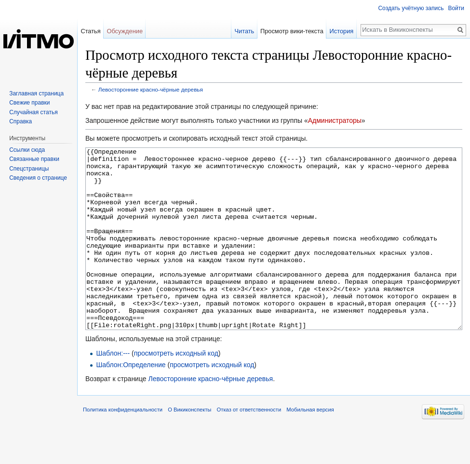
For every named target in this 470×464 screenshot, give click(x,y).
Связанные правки (34, 159)
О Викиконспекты (189, 446)
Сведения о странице (38, 177)
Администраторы (335, 120)
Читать (244, 31)
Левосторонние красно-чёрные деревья (150, 89)
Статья (90, 31)
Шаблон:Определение (130, 401)
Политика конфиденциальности (122, 446)
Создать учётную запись (410, 8)
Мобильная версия (310, 446)
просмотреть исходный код (176, 389)
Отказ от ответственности (249, 446)
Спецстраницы (29, 168)
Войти (456, 8)
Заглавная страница (36, 93)
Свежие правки (29, 102)
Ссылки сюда (27, 149)
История (342, 31)
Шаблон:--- (113, 389)
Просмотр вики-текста (291, 31)
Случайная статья (33, 112)
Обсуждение (125, 31)
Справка (20, 121)
